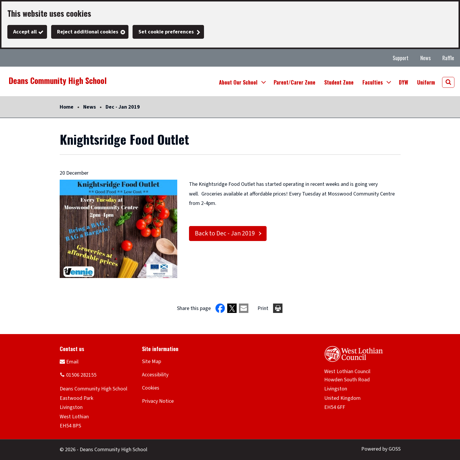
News (425, 58)
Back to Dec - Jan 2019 (225, 233)
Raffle (448, 58)
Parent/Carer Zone (294, 82)
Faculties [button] (372, 82)
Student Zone (339, 82)
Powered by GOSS (381, 449)
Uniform (426, 82)
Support (401, 58)
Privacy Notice (158, 401)
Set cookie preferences (166, 32)
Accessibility (155, 374)
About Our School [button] (238, 82)
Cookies (150, 388)
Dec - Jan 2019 (123, 107)
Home (66, 107)
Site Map (151, 361)
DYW (403, 82)
